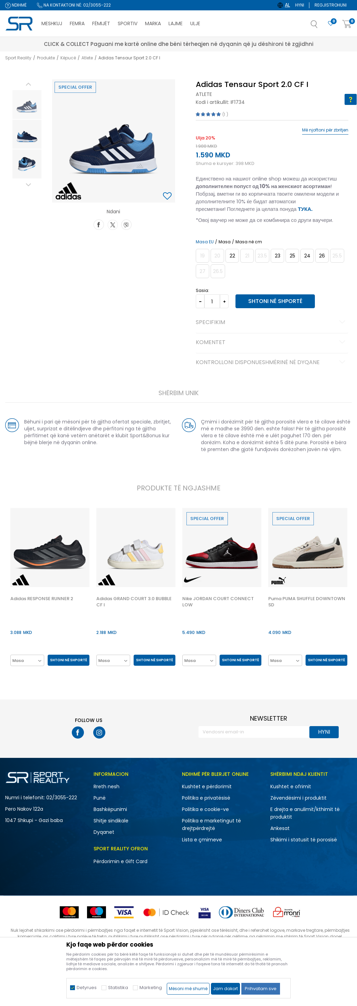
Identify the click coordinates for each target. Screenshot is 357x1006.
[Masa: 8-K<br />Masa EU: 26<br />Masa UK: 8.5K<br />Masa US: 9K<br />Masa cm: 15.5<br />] (321, 256)
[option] (26, 104)
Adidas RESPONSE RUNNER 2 (41, 599)
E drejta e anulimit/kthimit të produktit (305, 813)
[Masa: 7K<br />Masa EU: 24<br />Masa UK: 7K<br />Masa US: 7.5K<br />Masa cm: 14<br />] (306, 256)
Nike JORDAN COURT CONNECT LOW (218, 602)
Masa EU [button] (204, 242)
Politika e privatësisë (206, 798)
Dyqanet (104, 832)
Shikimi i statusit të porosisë (303, 840)
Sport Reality (18, 58)
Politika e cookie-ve (205, 809)
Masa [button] (224, 242)
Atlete (87, 58)
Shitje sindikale (111, 821)
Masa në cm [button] (248, 242)
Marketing (150, 987)
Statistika (118, 987)
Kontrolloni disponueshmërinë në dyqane (271, 362)
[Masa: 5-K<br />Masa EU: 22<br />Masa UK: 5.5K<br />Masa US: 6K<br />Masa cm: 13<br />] (232, 256)
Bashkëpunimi (110, 809)
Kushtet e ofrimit (290, 786)
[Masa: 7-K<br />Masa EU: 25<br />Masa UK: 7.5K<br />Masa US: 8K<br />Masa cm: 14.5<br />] (292, 256)
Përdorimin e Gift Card (120, 861)
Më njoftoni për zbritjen (325, 130)
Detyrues (87, 987)
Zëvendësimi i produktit (298, 798)
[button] (321, 26)
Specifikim (271, 322)
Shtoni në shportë (274, 301)
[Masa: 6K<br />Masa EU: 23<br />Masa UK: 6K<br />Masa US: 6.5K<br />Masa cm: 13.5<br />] (277, 256)
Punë (100, 798)
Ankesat (280, 828)
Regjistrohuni (331, 5)
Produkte (46, 58)
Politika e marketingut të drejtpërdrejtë (211, 825)
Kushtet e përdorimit (207, 786)
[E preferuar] (331, 23)
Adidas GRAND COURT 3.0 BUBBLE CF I (134, 602)
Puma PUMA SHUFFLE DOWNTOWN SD (307, 602)
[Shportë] (347, 24)
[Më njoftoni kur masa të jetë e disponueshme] (202, 256)
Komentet (271, 342)
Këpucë (68, 58)
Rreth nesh (106, 786)
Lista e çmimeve (202, 840)
